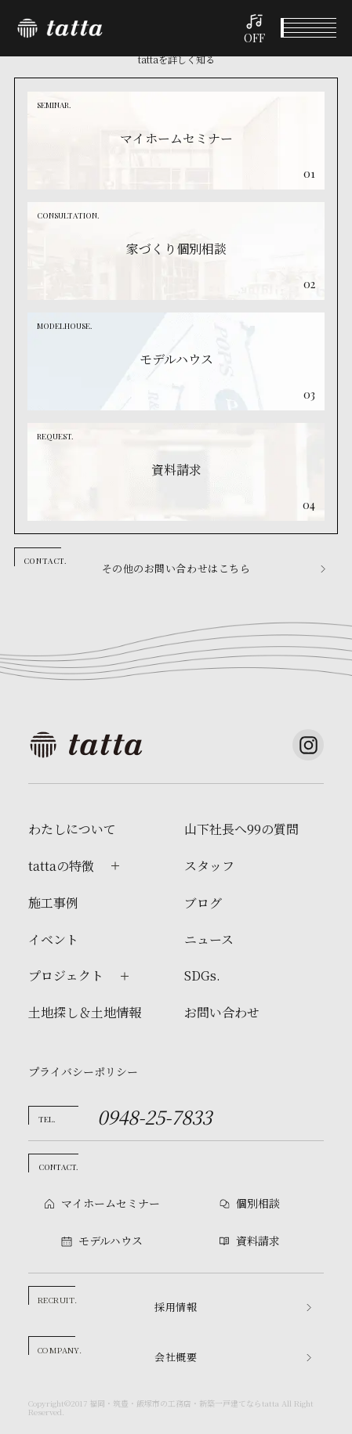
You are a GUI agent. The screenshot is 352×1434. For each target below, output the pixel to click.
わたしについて (72, 829)
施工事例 (53, 903)
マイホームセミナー (110, 1203)
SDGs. (202, 976)
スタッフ (209, 866)
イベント (44, 1417)
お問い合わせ (221, 1012)
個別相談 (132, 1417)
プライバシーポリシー (83, 1071)
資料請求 (308, 1417)
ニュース (209, 940)
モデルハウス (220, 1417)
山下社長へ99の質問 (241, 829)
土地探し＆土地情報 (84, 1012)
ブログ (203, 903)
